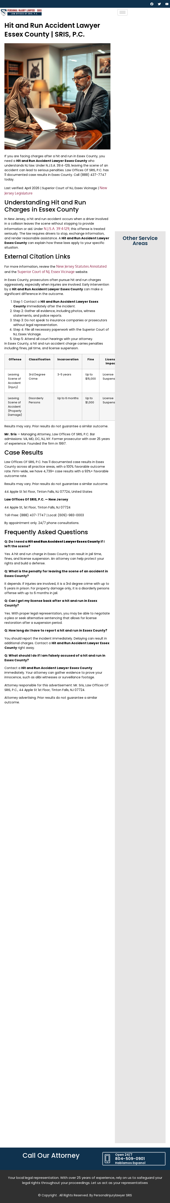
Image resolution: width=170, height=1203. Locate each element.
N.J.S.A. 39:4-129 (56, 228)
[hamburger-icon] (123, 12)
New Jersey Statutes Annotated (81, 266)
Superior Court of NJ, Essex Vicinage (46, 271)
